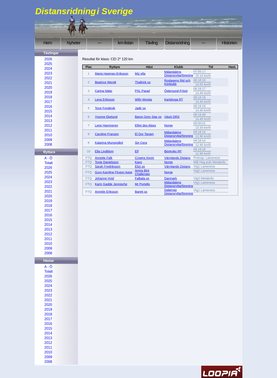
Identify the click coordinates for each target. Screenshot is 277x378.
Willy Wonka (143, 99)
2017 (48, 102)
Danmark (170, 178)
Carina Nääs (103, 91)
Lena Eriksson (104, 99)
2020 (48, 87)
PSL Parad (142, 91)
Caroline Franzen (107, 134)
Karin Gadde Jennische (111, 184)
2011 (48, 130)
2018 (48, 97)
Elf (136, 151)
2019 (48, 92)
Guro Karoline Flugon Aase (113, 172)
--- (99, 42)
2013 (48, 121)
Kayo (138, 162)
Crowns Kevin (144, 158)
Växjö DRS (171, 117)
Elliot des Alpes (145, 125)
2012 (48, 125)
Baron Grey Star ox (148, 117)
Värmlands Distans (177, 158)
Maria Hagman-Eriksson (111, 73)
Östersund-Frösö (176, 91)
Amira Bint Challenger (142, 172)
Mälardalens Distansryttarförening (178, 73)
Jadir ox (140, 108)
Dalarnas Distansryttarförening (178, 191)
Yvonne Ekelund (106, 117)
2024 (48, 68)
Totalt (48, 163)
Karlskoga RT (173, 99)
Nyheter (73, 42)
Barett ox (141, 191)
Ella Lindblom (104, 151)
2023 (48, 73)
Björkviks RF (173, 151)
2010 (48, 135)
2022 (48, 78)
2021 (48, 83)
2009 (48, 140)
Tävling (151, 42)
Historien (229, 42)
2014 (48, 116)
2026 (48, 59)
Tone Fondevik (105, 108)
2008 (48, 144)
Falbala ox (142, 178)
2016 (48, 106)
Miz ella (140, 73)
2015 (48, 111)
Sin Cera (141, 142)
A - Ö (48, 158)
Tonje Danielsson (107, 162)
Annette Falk (103, 158)
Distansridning (177, 42)
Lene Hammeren (106, 125)
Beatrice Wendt (105, 82)
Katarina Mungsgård (109, 142)
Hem (47, 42)
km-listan (125, 42)
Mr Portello (142, 184)
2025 (48, 64)
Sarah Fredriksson (107, 166)
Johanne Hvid (104, 178)
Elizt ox (140, 166)
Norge (168, 125)
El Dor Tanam (144, 134)
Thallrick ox (143, 82)
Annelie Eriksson (106, 191)
